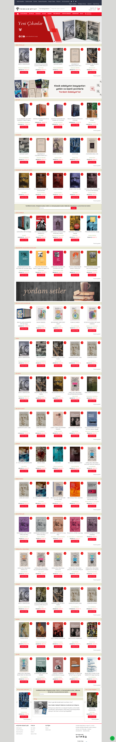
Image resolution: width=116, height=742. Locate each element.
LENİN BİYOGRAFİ (92, 357)
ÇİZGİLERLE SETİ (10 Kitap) (24, 231)
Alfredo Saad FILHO (58, 466)
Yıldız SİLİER (75, 396)
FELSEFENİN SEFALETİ (24, 189)
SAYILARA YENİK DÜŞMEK (75, 462)
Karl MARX (24, 192)
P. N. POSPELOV (75, 361)
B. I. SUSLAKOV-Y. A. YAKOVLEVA (75, 536)
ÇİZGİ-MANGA (20, 212)
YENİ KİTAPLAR (20, 45)
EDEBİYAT (18, 135)
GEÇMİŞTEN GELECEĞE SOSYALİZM (26, 248)
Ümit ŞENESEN (92, 466)
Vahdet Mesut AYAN (92, 571)
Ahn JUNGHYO (24, 642)
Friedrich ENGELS (41, 192)
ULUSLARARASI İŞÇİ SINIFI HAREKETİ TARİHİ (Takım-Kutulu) (24, 120)
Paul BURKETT (75, 677)
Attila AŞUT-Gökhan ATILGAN (92, 431)
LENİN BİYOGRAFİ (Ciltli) (75, 357)
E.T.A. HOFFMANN (75, 326)
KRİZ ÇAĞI (58, 462)
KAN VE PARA (41, 462)
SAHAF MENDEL (41, 322)
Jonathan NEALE (58, 677)
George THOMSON (58, 122)
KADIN (17, 619)
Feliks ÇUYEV (41, 270)
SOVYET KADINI (41, 638)
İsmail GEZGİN (24, 571)
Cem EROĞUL (58, 501)
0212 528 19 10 (79, 730)
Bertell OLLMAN (24, 536)
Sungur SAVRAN (58, 431)
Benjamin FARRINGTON (23, 67)
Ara (74, 9)
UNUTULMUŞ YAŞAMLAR (75, 427)
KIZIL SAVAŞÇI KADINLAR (58, 638)
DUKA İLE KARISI (75, 322)
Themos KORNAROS (58, 67)
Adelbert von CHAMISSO (92, 326)
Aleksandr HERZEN (75, 67)
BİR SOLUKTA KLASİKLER (23, 303)
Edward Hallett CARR (58, 270)
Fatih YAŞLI (41, 67)
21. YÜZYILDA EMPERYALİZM (24, 462)
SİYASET (18, 584)
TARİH (17, 338)
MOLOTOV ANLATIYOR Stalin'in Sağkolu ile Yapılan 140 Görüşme (41, 268)
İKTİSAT (18, 443)
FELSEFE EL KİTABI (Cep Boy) (75, 533)
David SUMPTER (75, 466)
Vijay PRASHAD (92, 122)
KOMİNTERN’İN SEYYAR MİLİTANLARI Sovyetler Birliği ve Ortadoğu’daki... (24, 268)
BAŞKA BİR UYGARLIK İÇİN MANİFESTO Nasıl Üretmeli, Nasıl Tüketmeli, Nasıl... (92, 675)
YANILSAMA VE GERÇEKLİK (92, 392)
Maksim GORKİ (58, 157)
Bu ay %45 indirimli (23, 689)
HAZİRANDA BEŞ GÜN (92, 154)
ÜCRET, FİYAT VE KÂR (75, 189)
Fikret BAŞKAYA (24, 677)
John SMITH (24, 466)
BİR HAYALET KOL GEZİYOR (75, 498)
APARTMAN (75, 154)
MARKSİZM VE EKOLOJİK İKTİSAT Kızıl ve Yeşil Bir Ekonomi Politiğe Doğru (75, 675)
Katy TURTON (75, 431)
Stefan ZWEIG (41, 326)
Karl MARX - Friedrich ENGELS (58, 536)
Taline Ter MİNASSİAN (24, 270)
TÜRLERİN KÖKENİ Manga (92, 231)
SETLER (18, 100)
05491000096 (86, 730)
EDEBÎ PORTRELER (58, 154)
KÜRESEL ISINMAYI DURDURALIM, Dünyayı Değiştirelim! (58, 675)
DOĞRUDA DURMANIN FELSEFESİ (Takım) (24, 710)
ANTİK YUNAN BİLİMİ (24, 64)
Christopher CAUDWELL (92, 396)
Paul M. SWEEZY (41, 536)
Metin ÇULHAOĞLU (75, 270)
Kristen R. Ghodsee (58, 642)
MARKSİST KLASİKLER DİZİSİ (24, 170)
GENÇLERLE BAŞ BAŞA (22, 549)
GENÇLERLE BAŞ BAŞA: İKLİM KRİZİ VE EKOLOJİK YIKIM (24, 675)
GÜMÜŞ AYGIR (24, 638)
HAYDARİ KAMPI (58, 64)
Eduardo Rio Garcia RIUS (58, 235)
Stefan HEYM (92, 157)
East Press (75, 235)
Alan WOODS (92, 67)
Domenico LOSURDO (92, 270)
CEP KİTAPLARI (20, 514)
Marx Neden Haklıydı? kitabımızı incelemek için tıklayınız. (63, 705)
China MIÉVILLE (75, 501)
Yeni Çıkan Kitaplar (90, 689)
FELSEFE (18, 373)
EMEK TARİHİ (19, 479)
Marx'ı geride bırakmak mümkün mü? (60, 702)
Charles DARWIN (92, 235)
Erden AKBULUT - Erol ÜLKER (92, 501)
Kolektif (24, 235)
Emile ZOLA (75, 157)
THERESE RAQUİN (92, 638)
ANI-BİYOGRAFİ (20, 408)
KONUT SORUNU (58, 189)
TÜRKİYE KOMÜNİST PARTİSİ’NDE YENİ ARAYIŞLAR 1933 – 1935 (92, 499)
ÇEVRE (17, 654)
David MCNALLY (41, 466)
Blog (35, 699)
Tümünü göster (97, 75)
